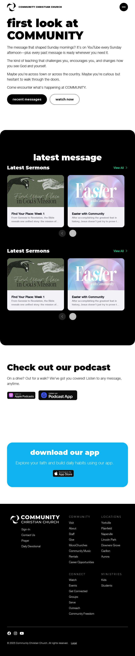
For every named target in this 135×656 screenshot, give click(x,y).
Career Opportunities (81, 562)
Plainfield (106, 528)
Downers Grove (110, 545)
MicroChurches (78, 545)
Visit (71, 522)
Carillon (105, 551)
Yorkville (106, 522)
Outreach (74, 608)
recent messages (27, 99)
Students (106, 585)
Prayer (25, 540)
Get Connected (78, 591)
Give (71, 539)
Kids (104, 580)
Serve (72, 602)
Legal (74, 643)
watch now (65, 99)
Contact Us (28, 535)
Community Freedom (81, 613)
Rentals (73, 556)
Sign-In (25, 529)
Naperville (107, 534)
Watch (73, 580)
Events (73, 585)
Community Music (80, 551)
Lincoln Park (108, 539)
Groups (73, 596)
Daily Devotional (30, 546)
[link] (35, 201)
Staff (71, 534)
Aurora (105, 556)
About (72, 528)
